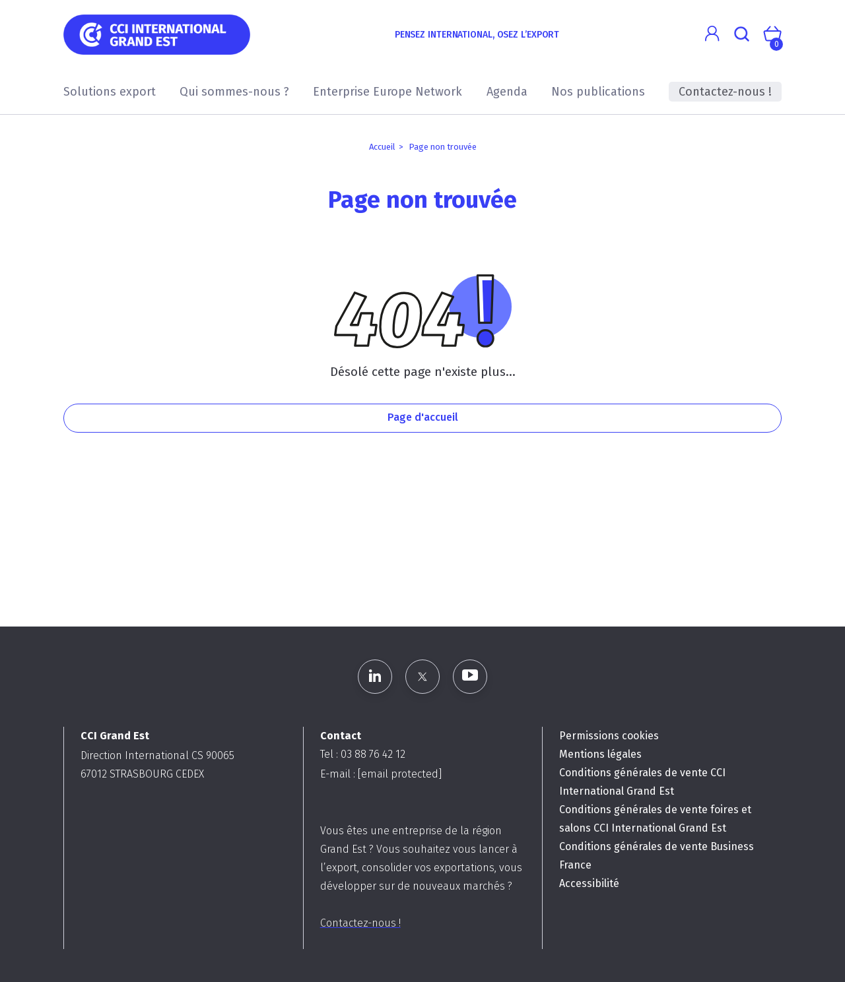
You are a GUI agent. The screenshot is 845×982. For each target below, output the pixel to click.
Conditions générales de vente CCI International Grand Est (642, 781)
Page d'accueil (423, 417)
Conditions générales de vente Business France (656, 855)
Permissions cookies (609, 735)
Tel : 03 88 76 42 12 (362, 754)
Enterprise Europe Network (387, 91)
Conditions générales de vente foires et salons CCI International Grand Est (655, 818)
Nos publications (598, 91)
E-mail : (381, 774)
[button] (712, 34)
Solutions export (109, 91)
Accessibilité (589, 883)
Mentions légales (600, 754)
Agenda (507, 91)
